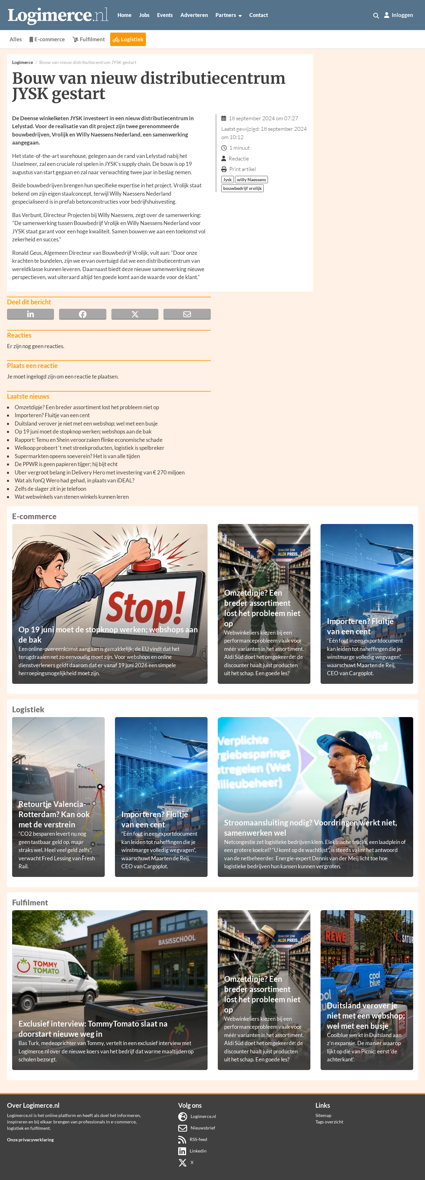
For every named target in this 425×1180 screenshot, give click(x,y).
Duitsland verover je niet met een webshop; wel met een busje (86, 423)
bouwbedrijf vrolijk (242, 188)
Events (165, 15)
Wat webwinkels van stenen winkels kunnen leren (72, 496)
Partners (229, 15)
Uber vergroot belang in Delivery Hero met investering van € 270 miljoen (100, 472)
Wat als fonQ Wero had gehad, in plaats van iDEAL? (74, 480)
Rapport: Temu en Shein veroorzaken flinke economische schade (89, 439)
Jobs (144, 15)
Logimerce (22, 62)
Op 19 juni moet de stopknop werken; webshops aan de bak (83, 431)
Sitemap (323, 1115)
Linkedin (192, 1150)
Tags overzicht (329, 1121)
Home (125, 15)
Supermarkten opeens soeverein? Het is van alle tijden (77, 456)
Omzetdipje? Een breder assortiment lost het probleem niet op (87, 407)
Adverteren (194, 15)
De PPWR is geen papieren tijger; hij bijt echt (66, 464)
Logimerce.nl (197, 1116)
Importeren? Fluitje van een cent (52, 415)
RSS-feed (192, 1139)
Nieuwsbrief (196, 1127)
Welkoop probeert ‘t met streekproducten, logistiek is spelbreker (89, 447)
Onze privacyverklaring (30, 1139)
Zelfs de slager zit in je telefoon (50, 488)
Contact (258, 15)
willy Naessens (251, 179)
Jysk (227, 179)
